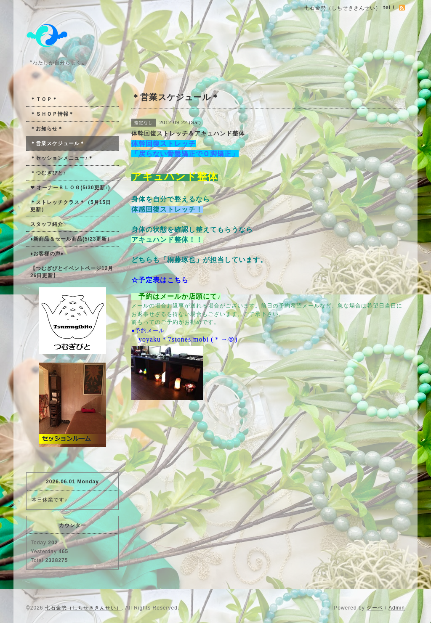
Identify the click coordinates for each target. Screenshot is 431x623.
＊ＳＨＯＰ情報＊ (52, 114)
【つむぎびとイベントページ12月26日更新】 (71, 271)
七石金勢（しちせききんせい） (83, 608)
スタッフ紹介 (46, 224)
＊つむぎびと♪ (48, 173)
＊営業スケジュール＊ (57, 143)
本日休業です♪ (49, 500)
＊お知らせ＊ (46, 129)
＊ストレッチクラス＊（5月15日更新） (70, 205)
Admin (396, 608)
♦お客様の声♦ (47, 254)
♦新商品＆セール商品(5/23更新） (71, 239)
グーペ (375, 608)
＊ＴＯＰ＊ (44, 99)
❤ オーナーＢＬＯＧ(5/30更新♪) (70, 188)
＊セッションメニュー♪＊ (61, 158)
